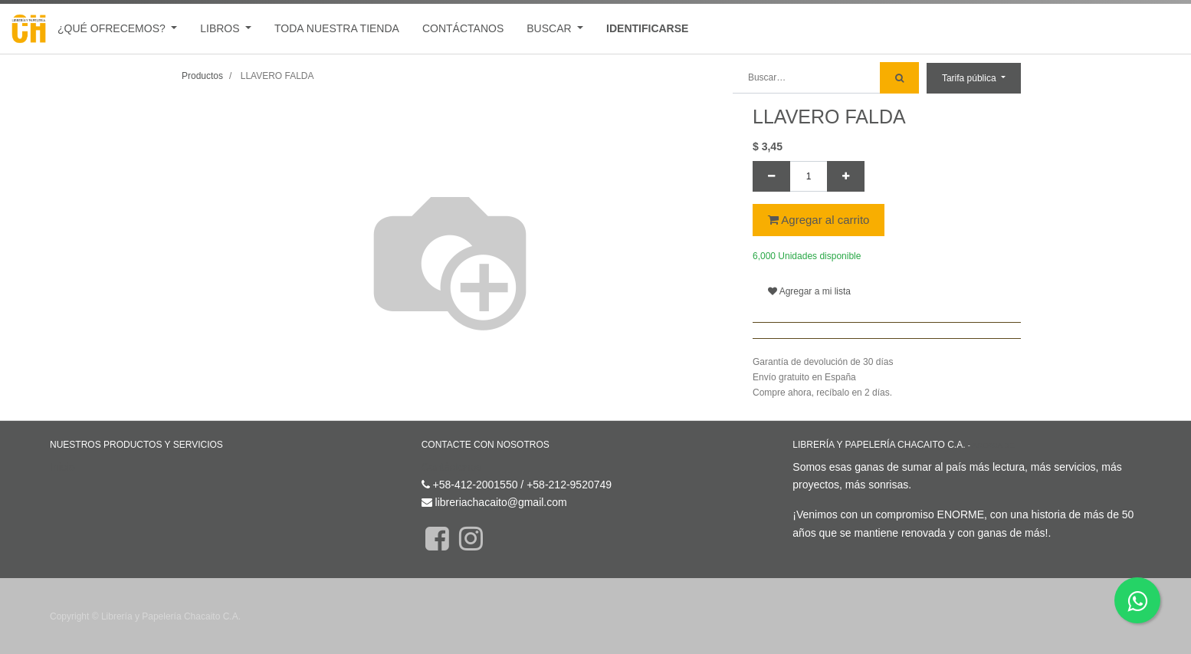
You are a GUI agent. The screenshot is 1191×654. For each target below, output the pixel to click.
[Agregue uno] (846, 176)
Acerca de (993, 445)
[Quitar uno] (771, 176)
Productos (202, 76)
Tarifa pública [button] (970, 78)
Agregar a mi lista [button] (809, 291)
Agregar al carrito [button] (818, 219)
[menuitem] (337, 29)
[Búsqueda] (899, 78)
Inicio (62, 467)
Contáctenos (452, 467)
